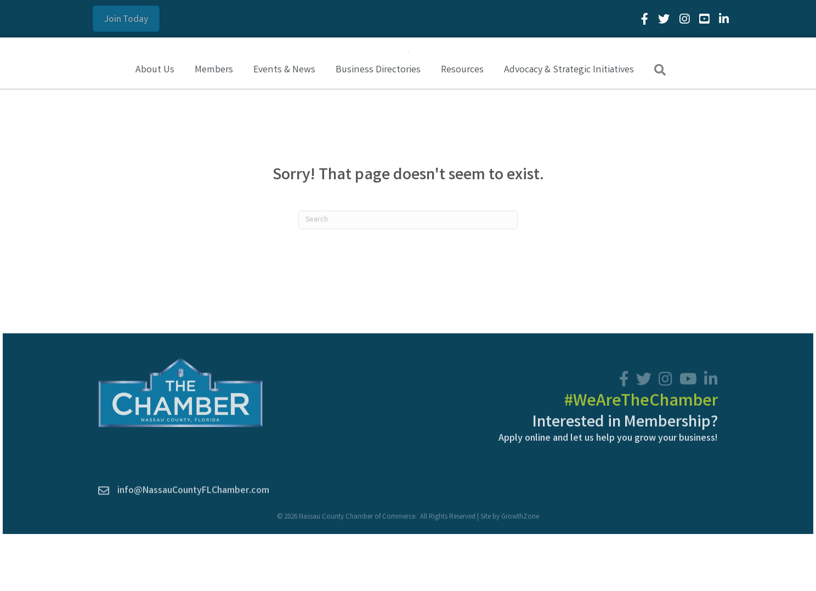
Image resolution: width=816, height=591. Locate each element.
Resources (462, 128)
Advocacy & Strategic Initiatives (569, 128)
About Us (154, 128)
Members (214, 128)
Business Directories (378, 128)
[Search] (408, 277)
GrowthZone (520, 574)
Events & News (284, 128)
